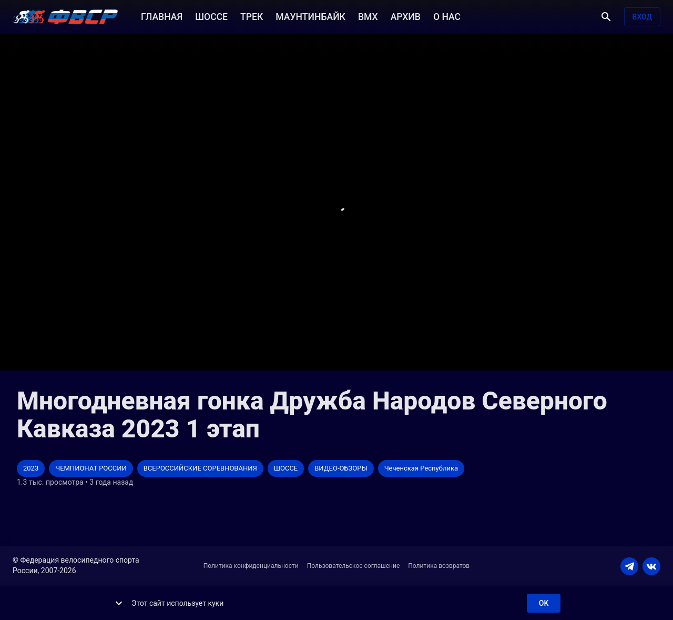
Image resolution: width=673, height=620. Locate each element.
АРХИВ (405, 16)
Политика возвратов (439, 565)
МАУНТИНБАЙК (310, 16)
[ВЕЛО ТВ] (65, 16)
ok (543, 603)
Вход (642, 17)
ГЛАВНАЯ (162, 16)
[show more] (118, 603)
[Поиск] (606, 16)
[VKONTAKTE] (651, 566)
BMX (368, 16)
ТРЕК (251, 16)
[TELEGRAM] (629, 566)
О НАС (447, 16)
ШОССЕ (211, 16)
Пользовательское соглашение (353, 565)
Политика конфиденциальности (251, 565)
